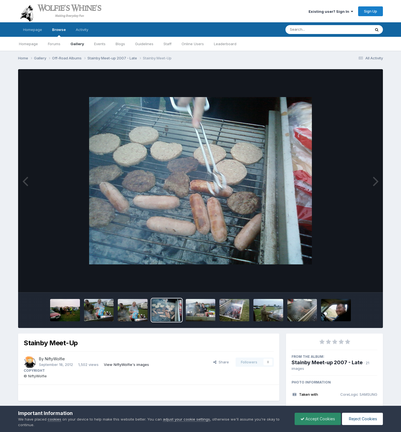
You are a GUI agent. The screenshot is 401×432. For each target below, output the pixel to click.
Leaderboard (225, 44)
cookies (54, 419)
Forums (54, 44)
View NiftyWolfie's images (126, 364)
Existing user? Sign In (331, 11)
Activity (82, 29)
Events (100, 44)
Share (221, 362)
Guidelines (144, 44)
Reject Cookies (362, 418)
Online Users (193, 44)
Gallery (77, 44)
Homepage (32, 29)
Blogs (120, 44)
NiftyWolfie (55, 358)
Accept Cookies (317, 418)
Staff (167, 44)
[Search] (312, 29)
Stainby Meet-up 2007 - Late (327, 362)
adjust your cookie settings (186, 419)
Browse (59, 32)
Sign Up (370, 11)
